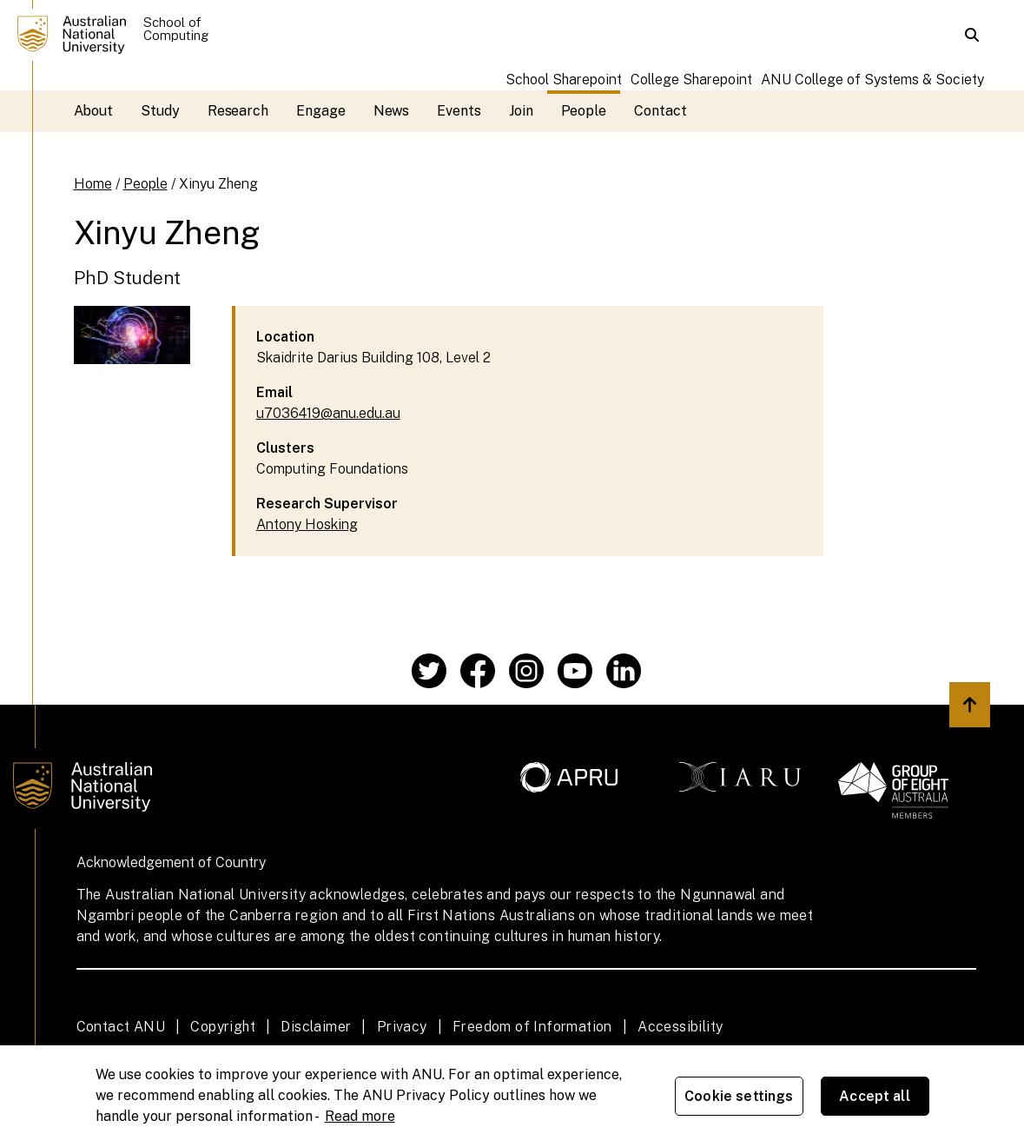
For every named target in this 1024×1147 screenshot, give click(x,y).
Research (238, 111)
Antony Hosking (307, 524)
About (94, 111)
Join (521, 111)
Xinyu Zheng (218, 184)
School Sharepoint (563, 79)
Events (459, 111)
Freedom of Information (532, 1026)
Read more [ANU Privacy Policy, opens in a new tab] (360, 1116)
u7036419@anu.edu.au (328, 413)
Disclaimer (316, 1026)
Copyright (222, 1026)
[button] (972, 35)
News (391, 111)
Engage (321, 111)
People (584, 111)
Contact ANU (120, 1026)
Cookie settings (738, 1096)
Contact (660, 111)
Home (93, 184)
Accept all (874, 1096)
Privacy (402, 1026)
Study (160, 111)
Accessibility (680, 1026)
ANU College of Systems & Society (872, 79)
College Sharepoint (691, 79)
